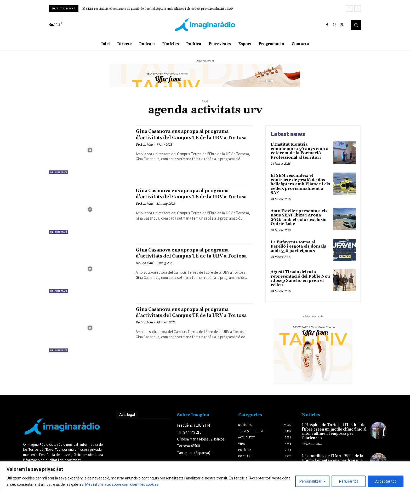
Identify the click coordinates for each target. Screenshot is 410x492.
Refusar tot (348, 481)
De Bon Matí (58, 172)
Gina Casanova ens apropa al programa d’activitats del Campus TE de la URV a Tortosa (191, 137)
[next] (357, 8)
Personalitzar (310, 481)
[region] (205, 476)
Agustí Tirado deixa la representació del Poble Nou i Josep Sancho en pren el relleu (300, 279)
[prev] (349, 8)
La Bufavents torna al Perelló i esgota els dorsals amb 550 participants (298, 246)
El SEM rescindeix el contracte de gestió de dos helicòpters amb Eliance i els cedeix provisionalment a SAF (157, 9)
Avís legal (127, 415)
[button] (356, 25)
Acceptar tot (385, 481)
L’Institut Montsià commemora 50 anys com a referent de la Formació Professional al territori (299, 151)
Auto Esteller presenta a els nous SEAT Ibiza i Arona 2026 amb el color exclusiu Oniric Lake (299, 218)
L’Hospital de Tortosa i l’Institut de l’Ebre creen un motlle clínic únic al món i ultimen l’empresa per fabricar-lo (334, 431)
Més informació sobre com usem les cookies (121, 484)
